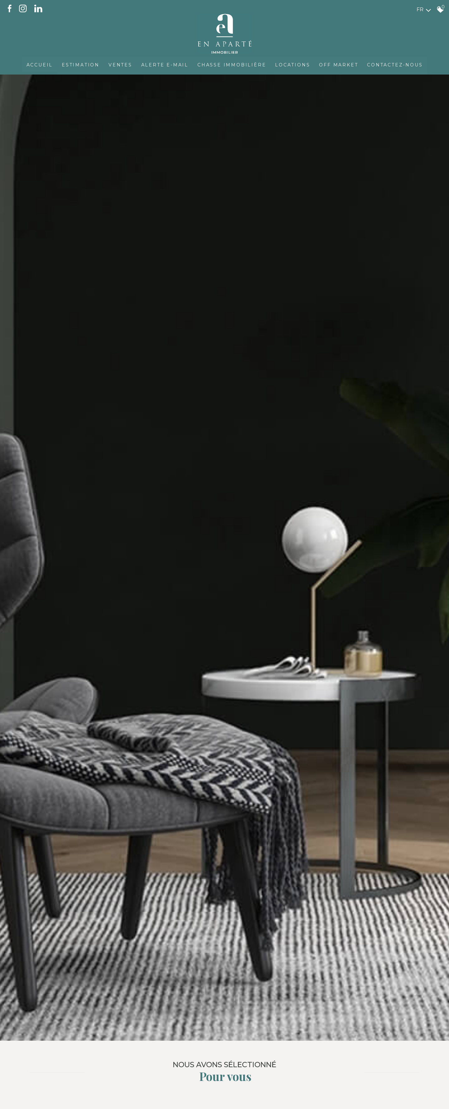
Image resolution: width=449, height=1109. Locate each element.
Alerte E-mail (164, 64)
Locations (293, 64)
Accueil (38, 64)
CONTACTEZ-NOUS (396, 64)
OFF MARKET (339, 64)
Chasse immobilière (232, 64)
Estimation (80, 64)
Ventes (120, 64)
